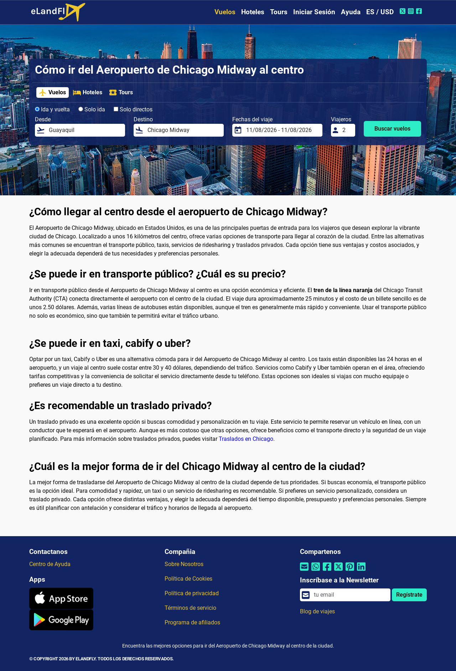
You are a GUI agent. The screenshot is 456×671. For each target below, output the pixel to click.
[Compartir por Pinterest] (350, 570)
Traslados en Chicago (246, 438)
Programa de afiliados (192, 622)
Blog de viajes (317, 611)
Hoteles (252, 12)
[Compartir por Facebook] (327, 570)
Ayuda (351, 12)
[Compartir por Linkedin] (361, 570)
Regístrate (409, 594)
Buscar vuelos (392, 128)
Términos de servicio (190, 607)
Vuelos (224, 12)
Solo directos (133, 109)
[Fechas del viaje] (282, 130)
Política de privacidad (192, 593)
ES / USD (380, 12)
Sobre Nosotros (184, 564)
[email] (350, 594)
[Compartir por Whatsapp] (315, 570)
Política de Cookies (188, 578)
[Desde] (85, 130)
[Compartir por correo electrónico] (304, 570)
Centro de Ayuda (50, 564)
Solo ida (91, 109)
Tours (278, 12)
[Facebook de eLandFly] (420, 11)
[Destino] (183, 130)
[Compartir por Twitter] (338, 570)
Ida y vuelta (52, 109)
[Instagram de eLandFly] (412, 11)
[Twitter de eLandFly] (403, 11)
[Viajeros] (346, 130)
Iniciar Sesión (314, 12)
